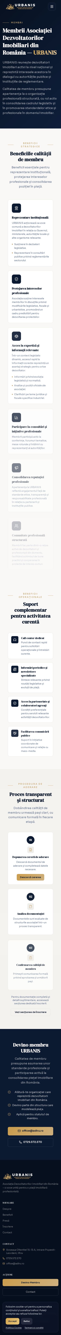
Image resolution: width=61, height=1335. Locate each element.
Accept (12, 1321)
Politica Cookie (14, 1327)
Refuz (27, 1321)
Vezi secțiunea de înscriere (30, 1012)
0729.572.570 (12, 1258)
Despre (7, 1208)
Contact (7, 1232)
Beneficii (8, 1214)
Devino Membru (30, 1282)
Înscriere (8, 1226)
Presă (6, 1220)
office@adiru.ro (13, 1263)
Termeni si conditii (34, 1327)
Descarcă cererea (30, 878)
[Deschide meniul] (52, 6)
